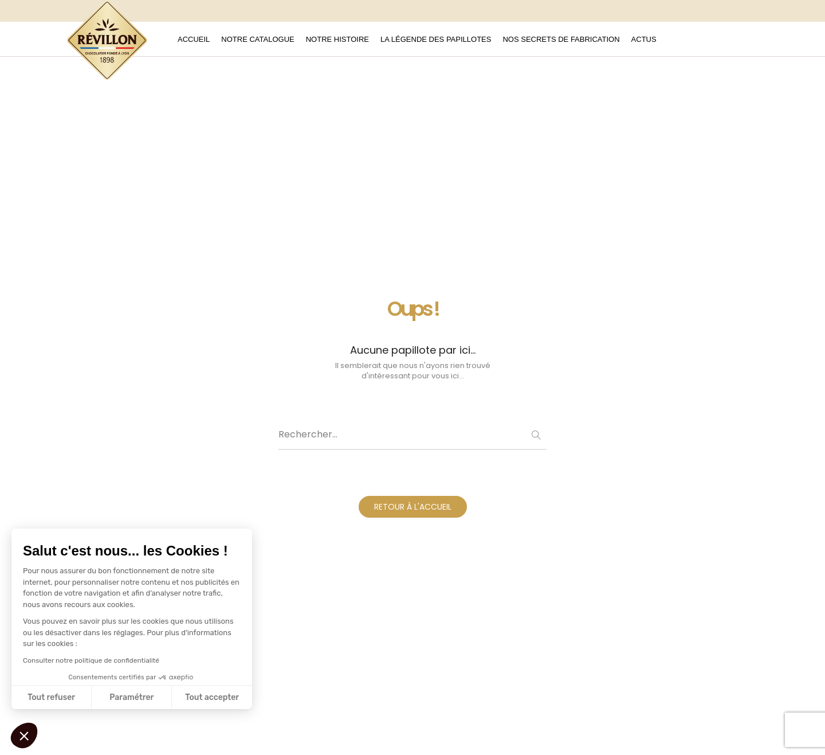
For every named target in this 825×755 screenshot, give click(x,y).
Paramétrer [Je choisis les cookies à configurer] (131, 697)
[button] (24, 735)
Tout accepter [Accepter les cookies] (212, 697)
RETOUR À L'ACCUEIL (412, 507)
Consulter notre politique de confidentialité (91, 660)
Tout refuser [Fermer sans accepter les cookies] (51, 697)
